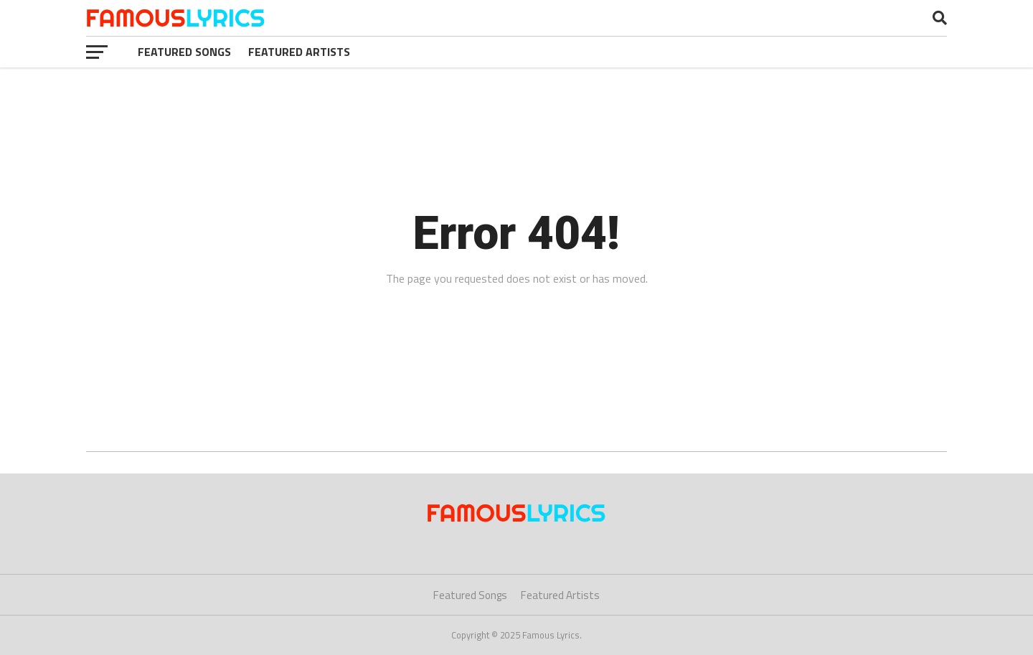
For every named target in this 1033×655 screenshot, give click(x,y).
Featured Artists (299, 51)
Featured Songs (184, 51)
